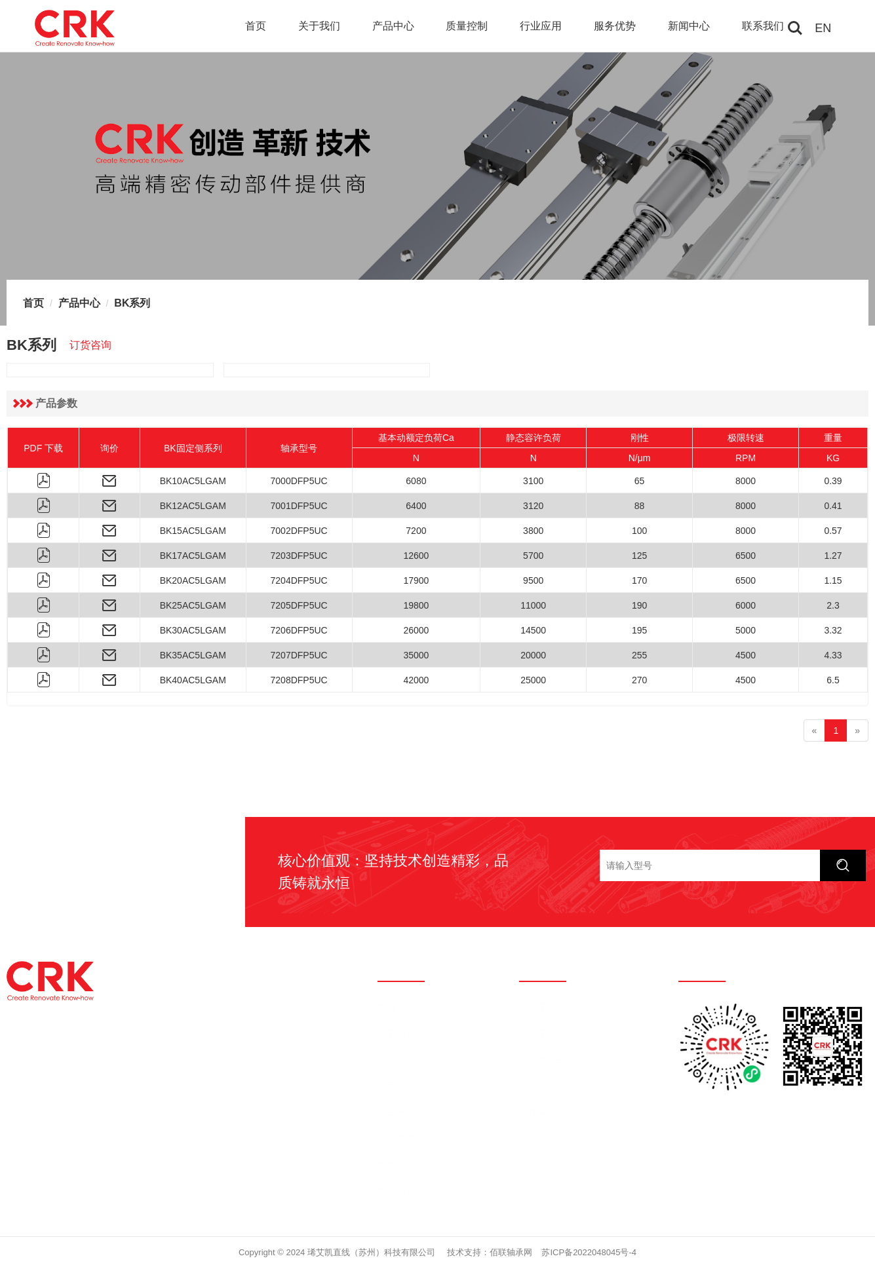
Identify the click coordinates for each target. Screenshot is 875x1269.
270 (639, 680)
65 (639, 481)
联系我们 (763, 25)
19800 (416, 605)
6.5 (832, 680)
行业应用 (541, 25)
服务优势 (615, 25)
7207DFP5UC (299, 655)
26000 (416, 630)
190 (639, 605)
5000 (745, 630)
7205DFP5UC (299, 605)
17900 (416, 580)
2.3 (832, 605)
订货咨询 (90, 344)
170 (639, 580)
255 (639, 655)
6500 (745, 555)
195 (639, 630)
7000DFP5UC (299, 481)
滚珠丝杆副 (542, 1059)
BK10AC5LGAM (193, 481)
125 (639, 555)
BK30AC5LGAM (193, 630)
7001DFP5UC (299, 506)
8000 (745, 481)
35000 (416, 655)
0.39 (833, 481)
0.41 (833, 506)
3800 (533, 530)
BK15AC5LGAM (193, 530)
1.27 (833, 555)
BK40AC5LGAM (193, 680)
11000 (533, 605)
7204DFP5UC (299, 580)
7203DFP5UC (299, 555)
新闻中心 (689, 25)
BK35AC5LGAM (193, 655)
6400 (416, 506)
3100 (533, 481)
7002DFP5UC (299, 530)
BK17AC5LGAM (193, 555)
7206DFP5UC (299, 630)
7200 (416, 530)
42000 (416, 680)
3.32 (833, 630)
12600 (416, 555)
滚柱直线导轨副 (551, 1033)
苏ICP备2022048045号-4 (588, 1252)
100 (639, 530)
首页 (255, 25)
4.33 (833, 655)
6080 (416, 481)
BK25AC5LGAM (193, 605)
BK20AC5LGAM (193, 580)
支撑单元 (537, 1112)
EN (823, 28)
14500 (533, 630)
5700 (533, 555)
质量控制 (467, 25)
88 (639, 506)
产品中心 (393, 25)
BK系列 (132, 303)
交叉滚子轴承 (546, 1085)
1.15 (833, 580)
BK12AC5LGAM (193, 506)
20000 (533, 655)
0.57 (833, 530)
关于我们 (319, 25)
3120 (533, 506)
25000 (533, 680)
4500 (745, 655)
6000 (745, 605)
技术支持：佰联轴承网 (489, 1252)
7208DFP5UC (299, 680)
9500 (533, 580)
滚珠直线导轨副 (551, 1007)
